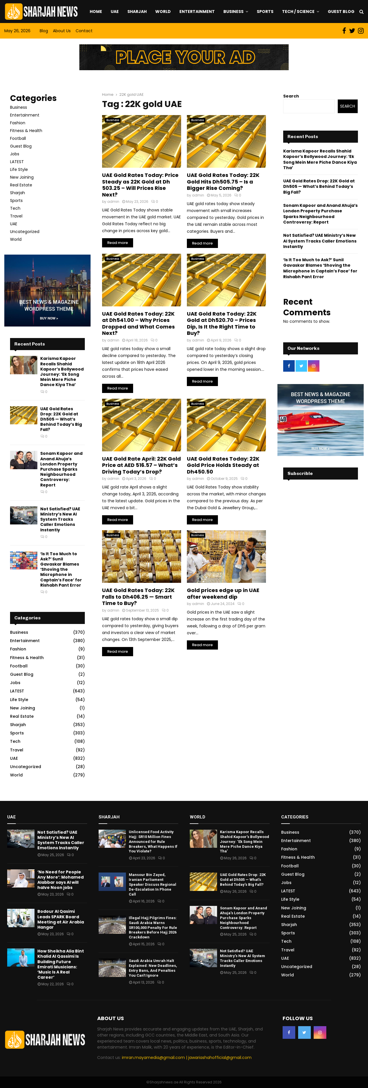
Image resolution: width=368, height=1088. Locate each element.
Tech (15, 208)
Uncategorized (24, 231)
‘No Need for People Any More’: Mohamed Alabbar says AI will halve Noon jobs (60, 880)
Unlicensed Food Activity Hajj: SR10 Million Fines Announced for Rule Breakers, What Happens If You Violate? (153, 842)
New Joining (22, 177)
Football (18, 138)
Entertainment (197, 11)
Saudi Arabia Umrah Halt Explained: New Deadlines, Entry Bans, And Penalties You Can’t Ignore (153, 968)
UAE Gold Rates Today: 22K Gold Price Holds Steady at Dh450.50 (223, 465)
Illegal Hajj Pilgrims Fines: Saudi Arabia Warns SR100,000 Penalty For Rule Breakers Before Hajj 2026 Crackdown (153, 928)
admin (113, 201)
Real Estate (21, 185)
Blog (44, 31)
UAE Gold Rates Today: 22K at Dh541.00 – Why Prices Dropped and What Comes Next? (138, 323)
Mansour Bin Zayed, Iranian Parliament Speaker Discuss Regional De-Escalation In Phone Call (152, 884)
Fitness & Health (26, 130)
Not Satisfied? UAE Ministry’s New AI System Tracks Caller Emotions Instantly (60, 519)
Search (291, 96)
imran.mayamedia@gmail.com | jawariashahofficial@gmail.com (187, 1057)
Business (233, 11)
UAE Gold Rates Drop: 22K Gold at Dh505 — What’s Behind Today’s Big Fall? (61, 419)
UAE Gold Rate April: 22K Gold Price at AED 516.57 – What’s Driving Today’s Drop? (141, 465)
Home (96, 11)
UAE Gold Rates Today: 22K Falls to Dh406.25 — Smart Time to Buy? (138, 597)
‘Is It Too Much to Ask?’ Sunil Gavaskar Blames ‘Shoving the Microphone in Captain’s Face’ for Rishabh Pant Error (61, 569)
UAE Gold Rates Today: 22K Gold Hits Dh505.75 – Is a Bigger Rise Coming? (223, 181)
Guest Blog (341, 11)
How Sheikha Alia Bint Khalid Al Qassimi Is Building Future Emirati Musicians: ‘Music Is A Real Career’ (60, 964)
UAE (115, 11)
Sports (265, 11)
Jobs (14, 154)
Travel (16, 216)
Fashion (17, 123)
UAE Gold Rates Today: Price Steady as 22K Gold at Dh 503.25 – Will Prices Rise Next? (140, 184)
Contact (84, 31)
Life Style (19, 169)
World (163, 11)
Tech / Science (298, 11)
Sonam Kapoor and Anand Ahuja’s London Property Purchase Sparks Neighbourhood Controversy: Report (61, 469)
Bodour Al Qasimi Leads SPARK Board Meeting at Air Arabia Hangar (60, 919)
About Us (62, 31)
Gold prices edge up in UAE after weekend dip (223, 593)
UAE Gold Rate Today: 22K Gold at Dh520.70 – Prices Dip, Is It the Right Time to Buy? (221, 323)
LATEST (17, 162)
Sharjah (137, 11)
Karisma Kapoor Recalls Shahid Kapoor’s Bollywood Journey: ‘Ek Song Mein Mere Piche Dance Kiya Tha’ (62, 372)
